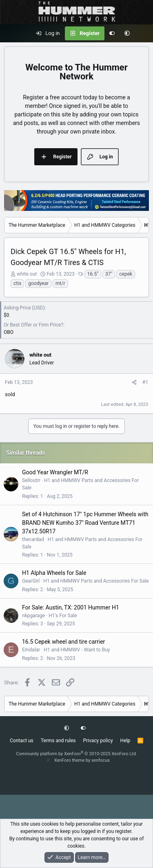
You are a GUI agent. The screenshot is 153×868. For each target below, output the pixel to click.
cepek (125, 274)
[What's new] (143, 33)
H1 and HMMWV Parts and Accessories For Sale (96, 581)
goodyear (38, 283)
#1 (145, 382)
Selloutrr (31, 480)
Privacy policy (98, 740)
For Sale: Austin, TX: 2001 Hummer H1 (70, 607)
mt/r (60, 283)
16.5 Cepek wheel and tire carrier (63, 641)
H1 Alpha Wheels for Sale (54, 573)
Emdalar (31, 650)
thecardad (33, 539)
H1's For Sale (63, 615)
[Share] (134, 382)
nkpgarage (33, 615)
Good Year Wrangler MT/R (55, 472)
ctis (17, 283)
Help (125, 740)
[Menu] (11, 33)
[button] (127, 33)
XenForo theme (69, 760)
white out (27, 274)
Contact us (21, 740)
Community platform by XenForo (76, 753)
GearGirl (31, 581)
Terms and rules (58, 740)
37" (108, 274)
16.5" (92, 274)
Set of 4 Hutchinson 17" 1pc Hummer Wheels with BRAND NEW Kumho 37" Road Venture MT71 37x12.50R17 (85, 523)
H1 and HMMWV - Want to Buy (77, 650)
